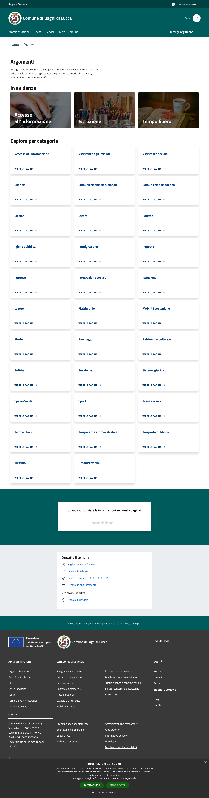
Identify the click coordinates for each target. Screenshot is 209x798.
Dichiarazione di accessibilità (121, 747)
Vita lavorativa (65, 683)
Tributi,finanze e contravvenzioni (123, 683)
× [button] (205, 762)
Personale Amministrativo (22, 701)
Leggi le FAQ (64, 735)
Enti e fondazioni (17, 689)
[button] (104, 792)
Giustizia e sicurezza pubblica (121, 677)
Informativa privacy (116, 735)
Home (15, 44)
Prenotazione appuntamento (72, 724)
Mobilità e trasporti (67, 706)
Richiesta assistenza (68, 741)
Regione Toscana (17, 4)
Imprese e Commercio (69, 689)
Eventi (157, 705)
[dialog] (104, 778)
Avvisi (156, 683)
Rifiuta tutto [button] (117, 785)
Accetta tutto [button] (92, 785)
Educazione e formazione (119, 671)
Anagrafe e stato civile (69, 671)
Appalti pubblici (65, 695)
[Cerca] (197, 18)
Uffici (11, 683)
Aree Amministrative (20, 677)
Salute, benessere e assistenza (122, 689)
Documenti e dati (17, 706)
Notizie (157, 671)
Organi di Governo (18, 671)
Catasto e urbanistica (68, 701)
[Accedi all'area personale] (184, 4)
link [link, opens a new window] (136, 778)
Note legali (111, 741)
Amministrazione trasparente (121, 724)
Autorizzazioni (113, 694)
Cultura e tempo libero (69, 677)
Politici (12, 695)
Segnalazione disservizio (70, 730)
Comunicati (159, 677)
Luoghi (157, 699)
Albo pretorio (112, 730)
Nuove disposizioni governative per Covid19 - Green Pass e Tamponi (104, 623)
